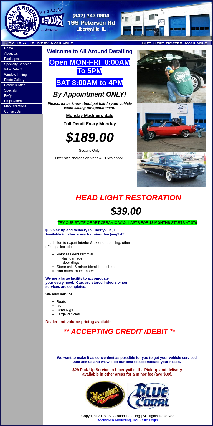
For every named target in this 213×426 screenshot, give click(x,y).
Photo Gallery (14, 80)
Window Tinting (15, 75)
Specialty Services (17, 64)
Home (8, 48)
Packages (11, 59)
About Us (11, 53)
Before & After (14, 85)
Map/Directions (15, 106)
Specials (10, 90)
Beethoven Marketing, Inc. (118, 420)
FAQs (8, 96)
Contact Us (12, 111)
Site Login (150, 420)
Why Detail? (13, 69)
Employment (13, 101)
